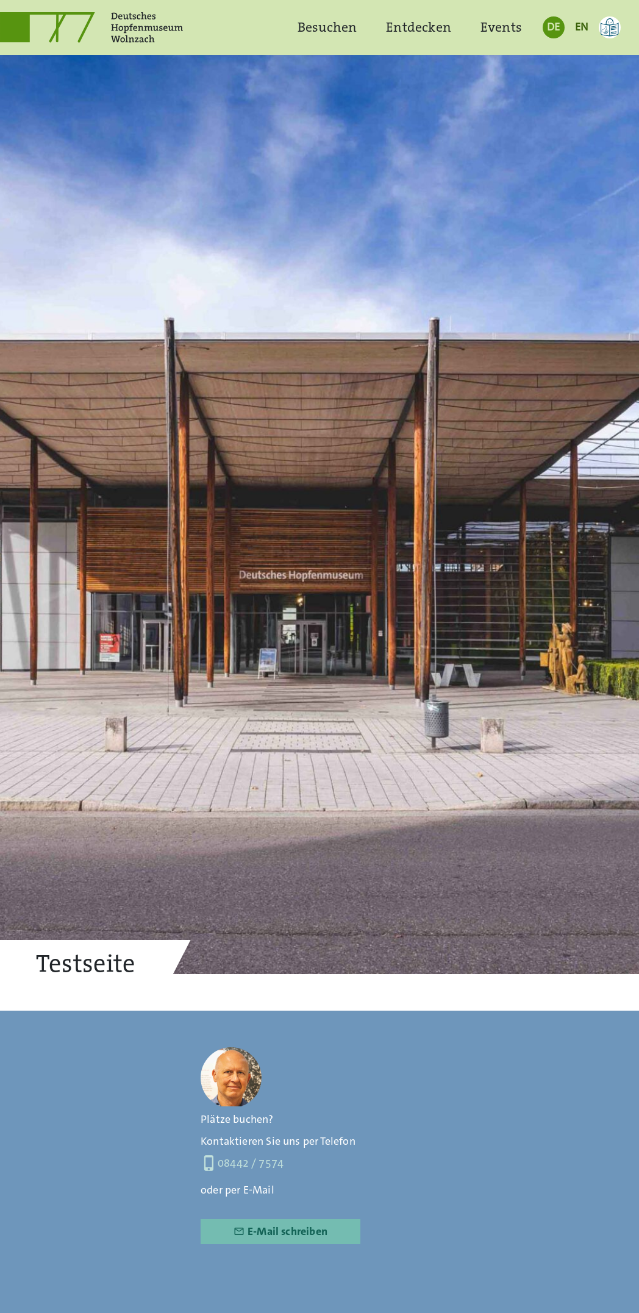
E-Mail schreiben (280, 1231)
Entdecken (418, 27)
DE (553, 27)
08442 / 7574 (242, 1163)
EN (581, 27)
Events (501, 27)
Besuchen (327, 27)
